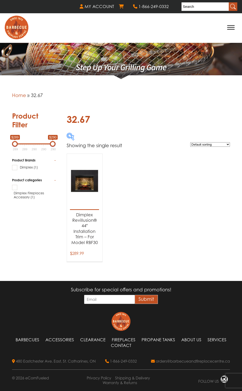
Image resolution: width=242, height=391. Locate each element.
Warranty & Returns (120, 382)
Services (216, 339)
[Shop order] (210, 144)
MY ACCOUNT (97, 6)
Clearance (93, 339)
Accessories (59, 339)
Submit (146, 299)
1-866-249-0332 (151, 6)
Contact (121, 345)
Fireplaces (123, 339)
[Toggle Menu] (231, 27)
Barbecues (27, 339)
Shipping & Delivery (132, 378)
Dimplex (29, 167)
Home (19, 95)
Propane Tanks (158, 339)
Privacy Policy (99, 378)
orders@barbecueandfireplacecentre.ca (190, 361)
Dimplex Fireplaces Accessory (29, 195)
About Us (191, 339)
